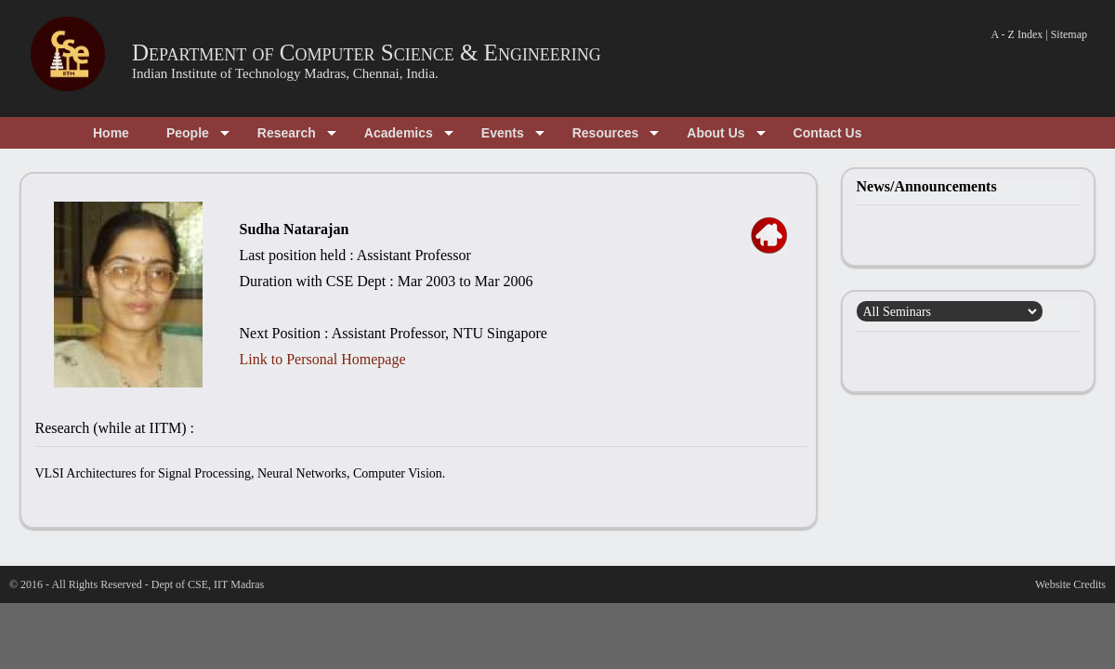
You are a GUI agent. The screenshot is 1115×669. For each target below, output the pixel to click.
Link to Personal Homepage (323, 359)
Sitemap (1069, 34)
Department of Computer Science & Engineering (366, 52)
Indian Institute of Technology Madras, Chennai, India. (285, 73)
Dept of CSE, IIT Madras (207, 584)
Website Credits (1070, 584)
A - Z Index (1017, 34)
